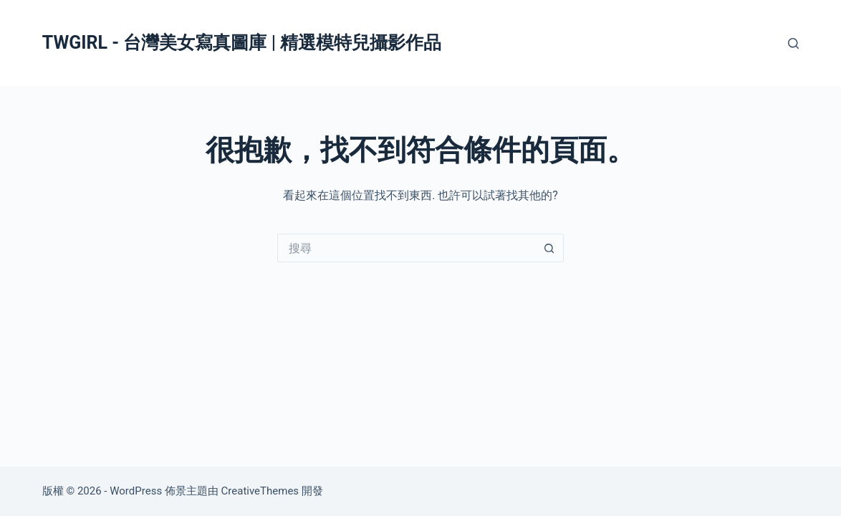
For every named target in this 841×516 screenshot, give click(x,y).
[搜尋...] (406, 248)
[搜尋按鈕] (549, 248)
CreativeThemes (260, 490)
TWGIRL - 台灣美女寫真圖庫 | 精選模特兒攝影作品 (241, 42)
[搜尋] (793, 43)
